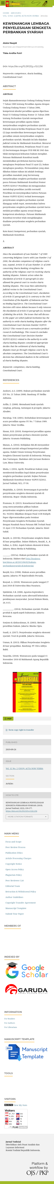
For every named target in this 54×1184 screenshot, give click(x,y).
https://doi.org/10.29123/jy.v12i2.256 (25, 66)
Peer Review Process (14, 847)
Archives (16, 13)
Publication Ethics (13, 852)
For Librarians (10, 1027)
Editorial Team (12, 886)
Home (6, 13)
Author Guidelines (13, 897)
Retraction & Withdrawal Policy (20, 891)
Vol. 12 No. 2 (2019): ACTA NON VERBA (21, 16)
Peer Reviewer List (14, 880)
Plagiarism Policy (13, 875)
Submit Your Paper (14, 913)
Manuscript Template (15, 908)
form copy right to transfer (21, 730)
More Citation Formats (20, 816)
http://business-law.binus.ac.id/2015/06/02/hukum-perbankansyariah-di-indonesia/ (21, 562)
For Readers (9, 1018)
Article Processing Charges (17, 858)
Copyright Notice (13, 864)
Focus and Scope (12, 841)
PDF (9, 718)
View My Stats (20, 1105)
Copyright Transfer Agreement (20, 902)
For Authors (9, 1023)
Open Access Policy (14, 869)
